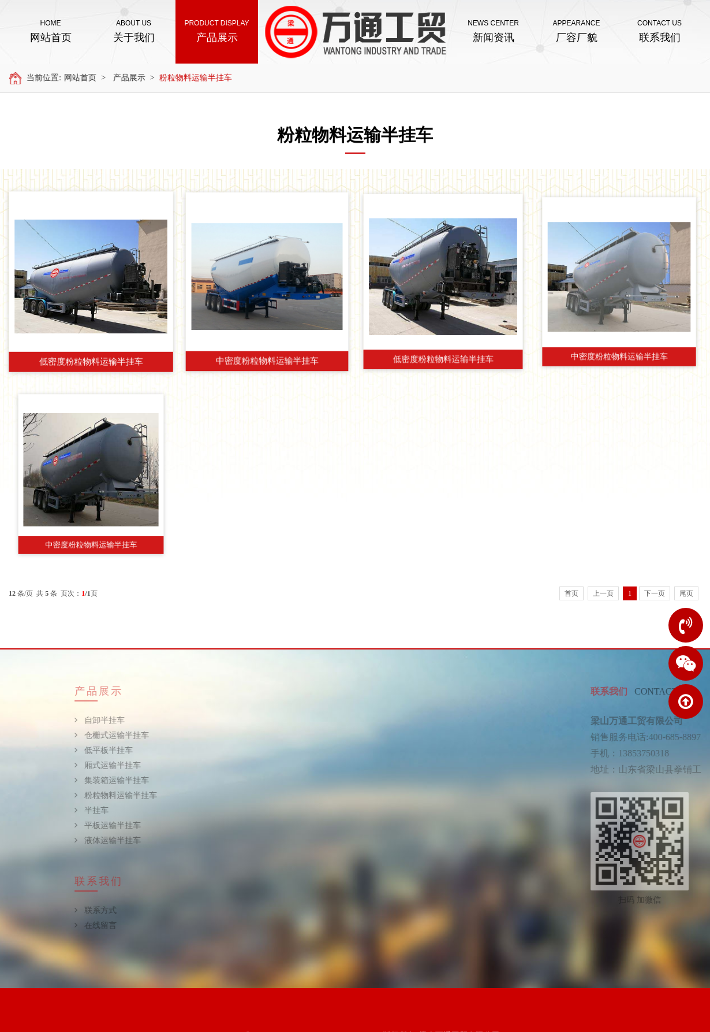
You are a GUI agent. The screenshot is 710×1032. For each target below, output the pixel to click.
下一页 (654, 593)
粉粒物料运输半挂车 (203, 77)
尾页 (686, 593)
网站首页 (50, 30)
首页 (571, 593)
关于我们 (133, 30)
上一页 (603, 593)
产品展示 (216, 30)
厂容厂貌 (576, 30)
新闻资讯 (493, 30)
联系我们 (659, 30)
